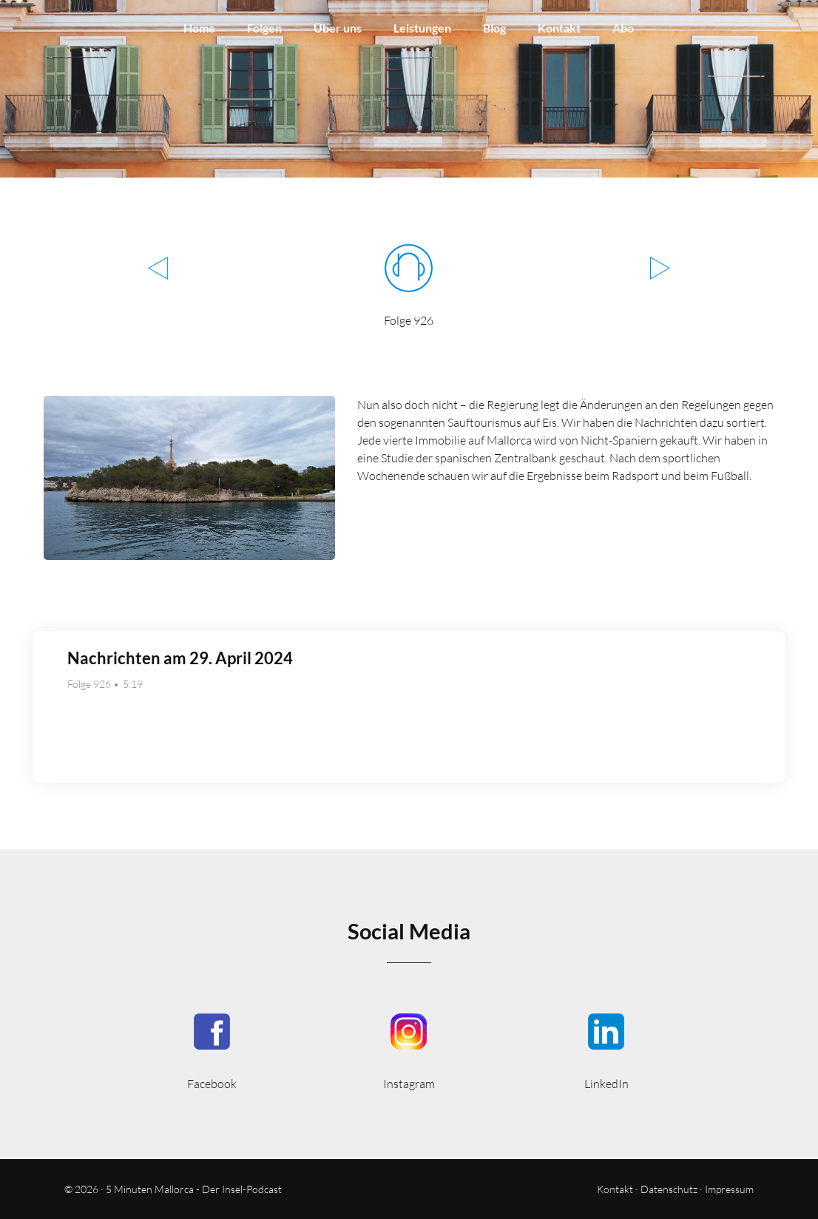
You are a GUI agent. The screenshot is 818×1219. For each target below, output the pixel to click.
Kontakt (559, 28)
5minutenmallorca (409, 1050)
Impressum (729, 1189)
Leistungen (422, 28)
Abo (623, 28)
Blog (494, 28)
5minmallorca (606, 1050)
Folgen (264, 28)
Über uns (338, 28)
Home (199, 28)
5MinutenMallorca (212, 1050)
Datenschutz (668, 1189)
